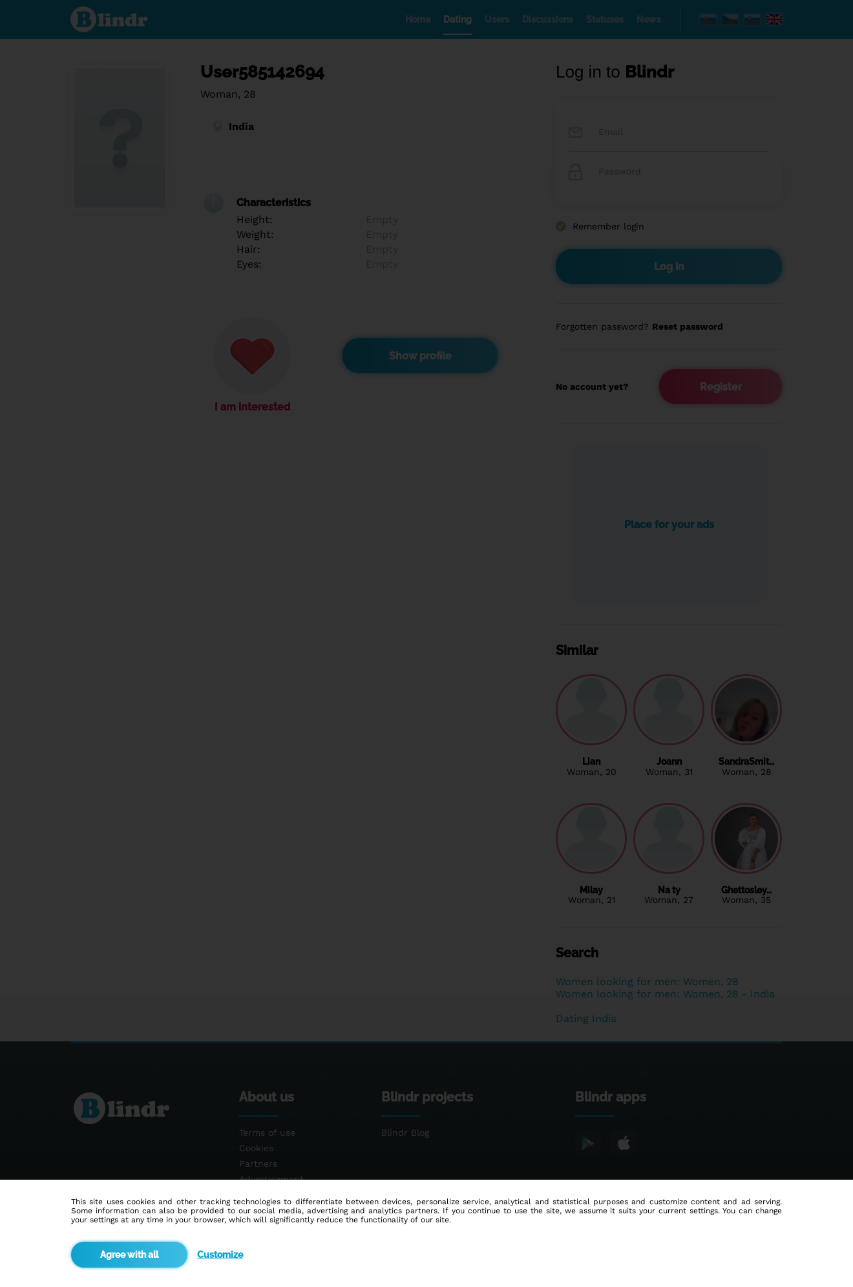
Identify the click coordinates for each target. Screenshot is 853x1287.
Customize (220, 1255)
